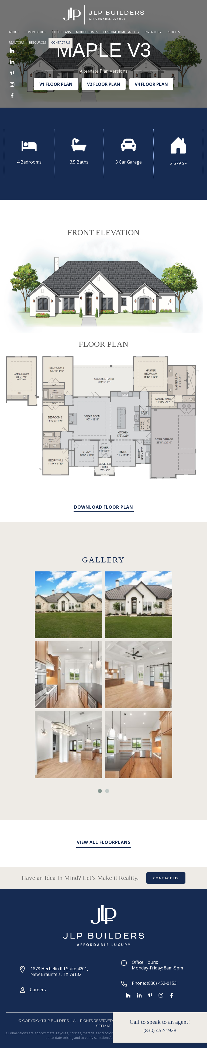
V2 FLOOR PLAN (103, 84)
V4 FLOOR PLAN (151, 84)
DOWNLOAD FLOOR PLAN (103, 507)
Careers (38, 990)
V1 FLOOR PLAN (56, 84)
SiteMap (103, 1026)
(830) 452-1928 (159, 1030)
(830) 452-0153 (162, 983)
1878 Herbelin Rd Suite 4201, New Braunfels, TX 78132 (59, 971)
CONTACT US (166, 878)
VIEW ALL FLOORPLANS (103, 842)
